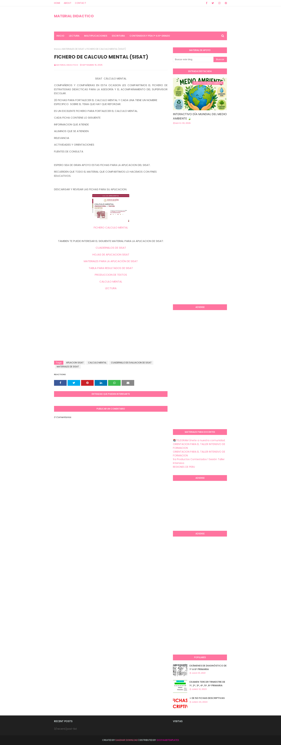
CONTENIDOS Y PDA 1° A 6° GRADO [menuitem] (150, 35)
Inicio (57, 48)
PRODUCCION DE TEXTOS (111, 275)
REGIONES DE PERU (184, 467)
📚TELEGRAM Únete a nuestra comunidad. (199, 440)
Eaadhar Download (126, 740)
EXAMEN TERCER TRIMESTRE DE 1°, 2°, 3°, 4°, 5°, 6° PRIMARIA (207, 683)
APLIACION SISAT (75, 362)
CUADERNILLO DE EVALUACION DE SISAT (131, 362)
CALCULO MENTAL (110, 281)
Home (57, 3)
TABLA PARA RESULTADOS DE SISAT (111, 268)
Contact (80, 3)
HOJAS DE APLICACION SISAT (110, 254)
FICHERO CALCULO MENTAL (111, 227)
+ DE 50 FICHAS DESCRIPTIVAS (207, 698)
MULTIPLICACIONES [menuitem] (95, 35)
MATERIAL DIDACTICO (74, 16)
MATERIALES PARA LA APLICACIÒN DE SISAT (111, 261)
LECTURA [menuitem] (74, 35)
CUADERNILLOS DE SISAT (111, 248)
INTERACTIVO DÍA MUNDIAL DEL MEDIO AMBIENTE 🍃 (200, 116)
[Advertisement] (111, 332)
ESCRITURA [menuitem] (118, 35)
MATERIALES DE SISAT (73, 48)
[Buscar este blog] (193, 59)
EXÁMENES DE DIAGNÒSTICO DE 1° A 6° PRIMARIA (208, 667)
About (67, 3)
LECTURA (111, 288)
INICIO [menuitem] (60, 35)
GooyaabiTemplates (168, 740)
